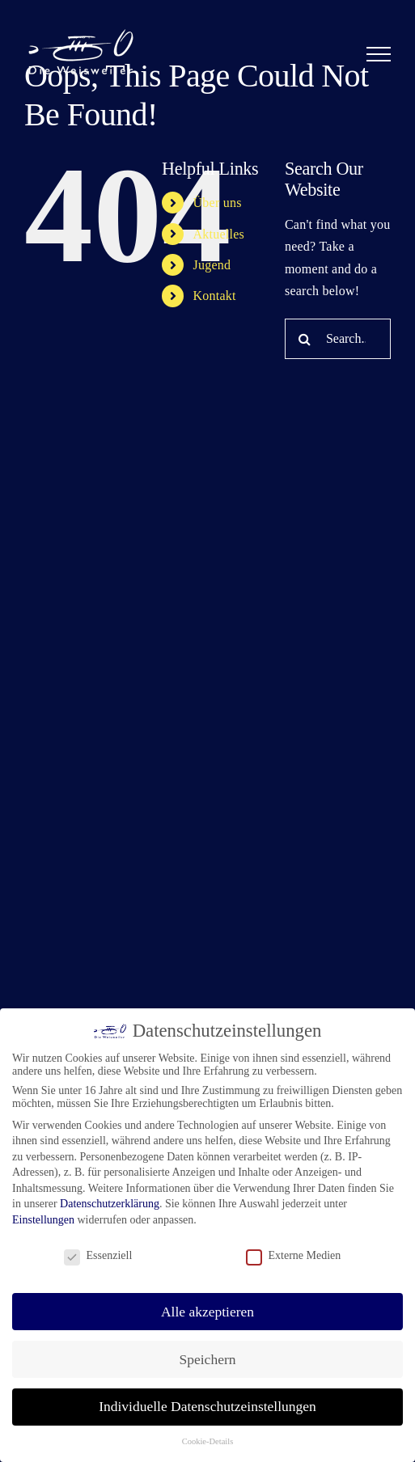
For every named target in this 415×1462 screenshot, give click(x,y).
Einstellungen (43, 1220)
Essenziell (98, 1255)
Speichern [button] (208, 1359)
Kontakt (214, 295)
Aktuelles (218, 234)
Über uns (217, 202)
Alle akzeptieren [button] (207, 1312)
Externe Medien (293, 1255)
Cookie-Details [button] (208, 1441)
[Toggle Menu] (379, 54)
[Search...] (338, 339)
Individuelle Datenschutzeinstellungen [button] (207, 1406)
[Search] (305, 339)
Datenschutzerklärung (109, 1204)
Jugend (212, 265)
